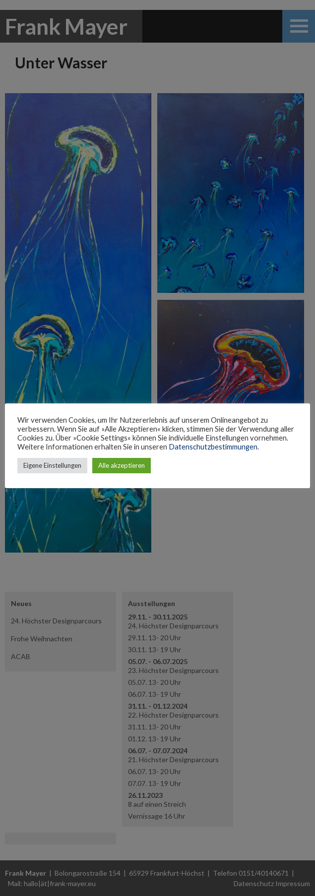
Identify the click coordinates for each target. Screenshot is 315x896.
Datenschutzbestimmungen (213, 447)
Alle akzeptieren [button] (121, 465)
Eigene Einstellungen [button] (52, 465)
